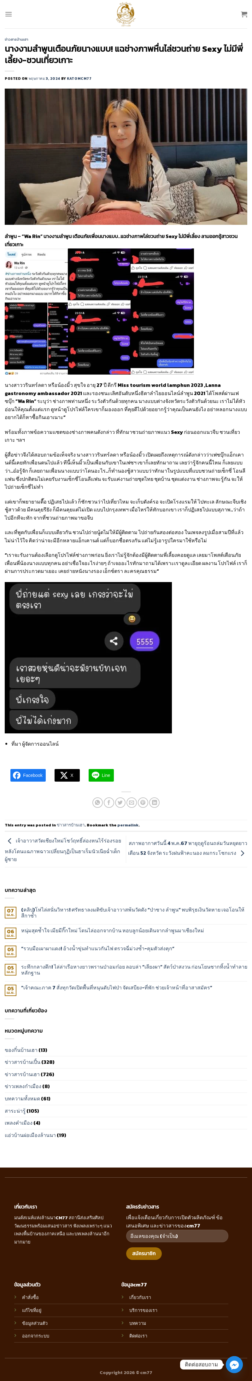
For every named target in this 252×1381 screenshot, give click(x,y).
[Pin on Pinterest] (143, 802)
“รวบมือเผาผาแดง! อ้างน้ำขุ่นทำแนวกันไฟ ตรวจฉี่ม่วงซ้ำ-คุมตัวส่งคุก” (97, 949)
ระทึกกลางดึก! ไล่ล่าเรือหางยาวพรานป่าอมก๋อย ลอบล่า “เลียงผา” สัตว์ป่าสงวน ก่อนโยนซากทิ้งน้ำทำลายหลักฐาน (134, 970)
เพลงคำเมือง (18, 1123)
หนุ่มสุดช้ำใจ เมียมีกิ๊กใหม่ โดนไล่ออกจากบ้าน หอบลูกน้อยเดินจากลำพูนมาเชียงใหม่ (112, 931)
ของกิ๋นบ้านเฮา (21, 1050)
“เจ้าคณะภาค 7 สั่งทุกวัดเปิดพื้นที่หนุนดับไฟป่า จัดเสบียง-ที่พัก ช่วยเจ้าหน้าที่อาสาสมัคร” (116, 988)
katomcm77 (79, 78)
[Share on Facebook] (109, 802)
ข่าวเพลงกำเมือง (23, 1086)
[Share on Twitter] (120, 802)
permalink (127, 825)
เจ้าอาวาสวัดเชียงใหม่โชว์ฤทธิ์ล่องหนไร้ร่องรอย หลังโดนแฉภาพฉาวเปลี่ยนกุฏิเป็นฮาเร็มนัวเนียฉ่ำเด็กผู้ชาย (63, 850)
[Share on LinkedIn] (154, 802)
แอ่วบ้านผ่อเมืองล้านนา (30, 1135)
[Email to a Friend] (131, 802)
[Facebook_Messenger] (234, 1364)
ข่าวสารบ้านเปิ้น (22, 1062)
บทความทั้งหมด (22, 1098)
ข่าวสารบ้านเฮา (16, 39)
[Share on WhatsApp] (97, 802)
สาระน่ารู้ (15, 1111)
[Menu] (8, 14)
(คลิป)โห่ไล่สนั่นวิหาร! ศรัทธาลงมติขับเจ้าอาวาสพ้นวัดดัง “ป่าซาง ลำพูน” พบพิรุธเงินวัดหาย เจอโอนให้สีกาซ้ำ (132, 913)
